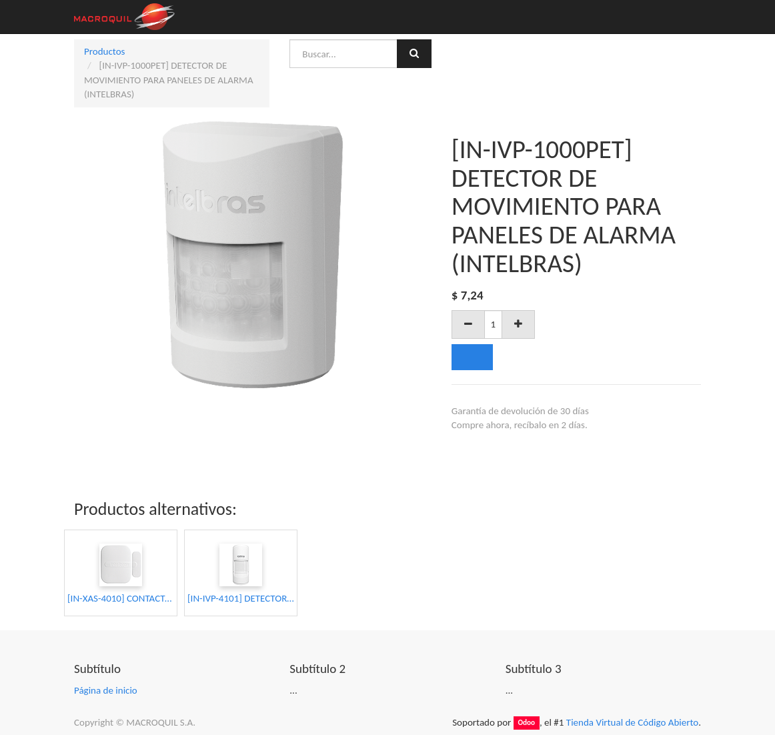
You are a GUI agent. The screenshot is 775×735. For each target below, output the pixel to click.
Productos (104, 51)
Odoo (526, 723)
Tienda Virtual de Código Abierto (632, 722)
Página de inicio (105, 690)
